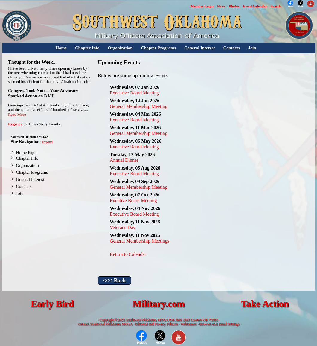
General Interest (199, 47)
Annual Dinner (124, 160)
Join (252, 47)
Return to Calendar (128, 254)
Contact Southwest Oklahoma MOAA (105, 324)
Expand (47, 142)
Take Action (265, 303)
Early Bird (52, 303)
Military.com (158, 303)
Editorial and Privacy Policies (156, 324)
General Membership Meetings (139, 240)
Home (61, 47)
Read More (17, 114)
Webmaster (188, 324)
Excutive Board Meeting (133, 200)
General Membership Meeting (138, 106)
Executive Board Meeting (134, 92)
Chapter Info (87, 47)
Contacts (231, 47)
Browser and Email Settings (219, 324)
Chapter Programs (158, 47)
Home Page (26, 152)
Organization (120, 47)
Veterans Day (122, 227)
